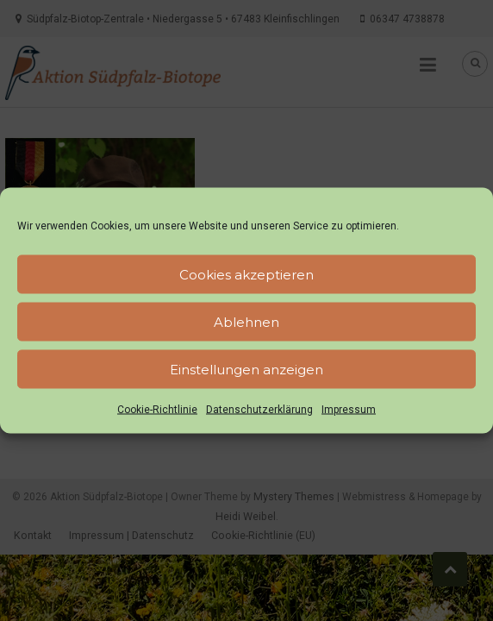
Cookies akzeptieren (246, 274)
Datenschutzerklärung (259, 410)
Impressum (348, 410)
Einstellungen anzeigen (246, 369)
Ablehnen (246, 321)
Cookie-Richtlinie (157, 410)
